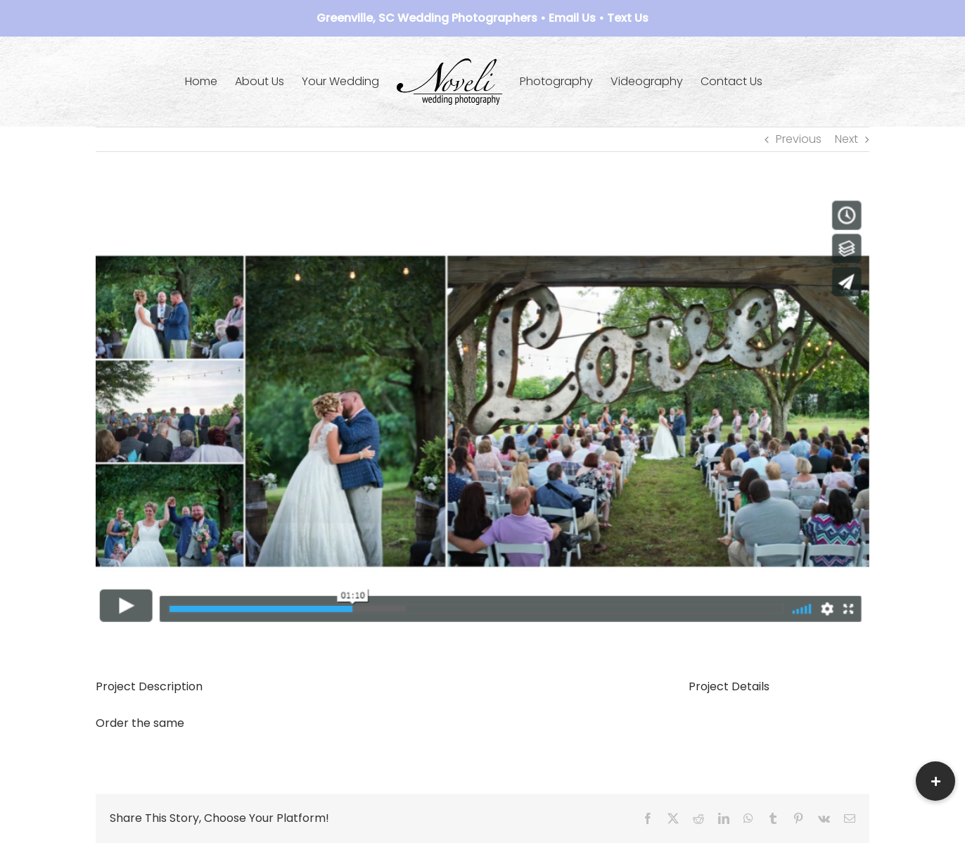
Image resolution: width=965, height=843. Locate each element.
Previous (799, 139)
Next (846, 139)
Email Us (572, 18)
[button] (935, 781)
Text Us (627, 18)
